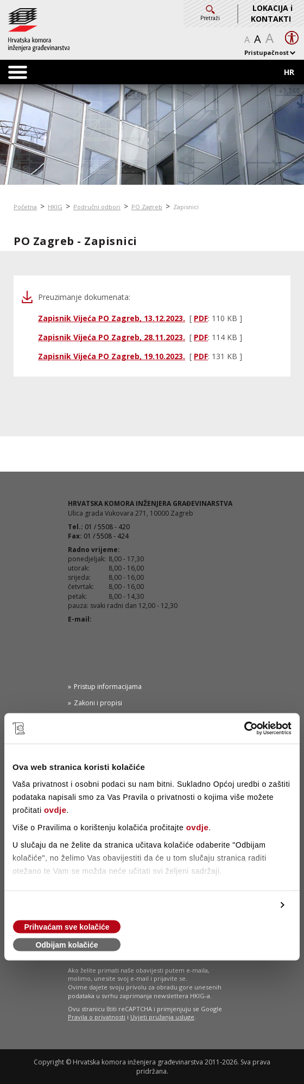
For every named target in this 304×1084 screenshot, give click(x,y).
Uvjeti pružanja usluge (162, 1017)
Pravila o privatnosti (96, 1017)
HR (289, 72)
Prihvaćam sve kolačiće (66, 927)
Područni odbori (97, 207)
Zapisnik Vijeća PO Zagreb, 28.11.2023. (111, 337)
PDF (201, 318)
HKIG (55, 207)
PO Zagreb (146, 207)
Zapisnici (186, 207)
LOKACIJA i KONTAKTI (272, 13)
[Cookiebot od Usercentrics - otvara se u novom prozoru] (244, 729)
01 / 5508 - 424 (106, 536)
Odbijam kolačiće (66, 945)
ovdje (55, 809)
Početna (25, 207)
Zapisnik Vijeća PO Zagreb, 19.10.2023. (111, 356)
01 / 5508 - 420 (107, 526)
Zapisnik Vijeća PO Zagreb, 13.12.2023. (111, 318)
